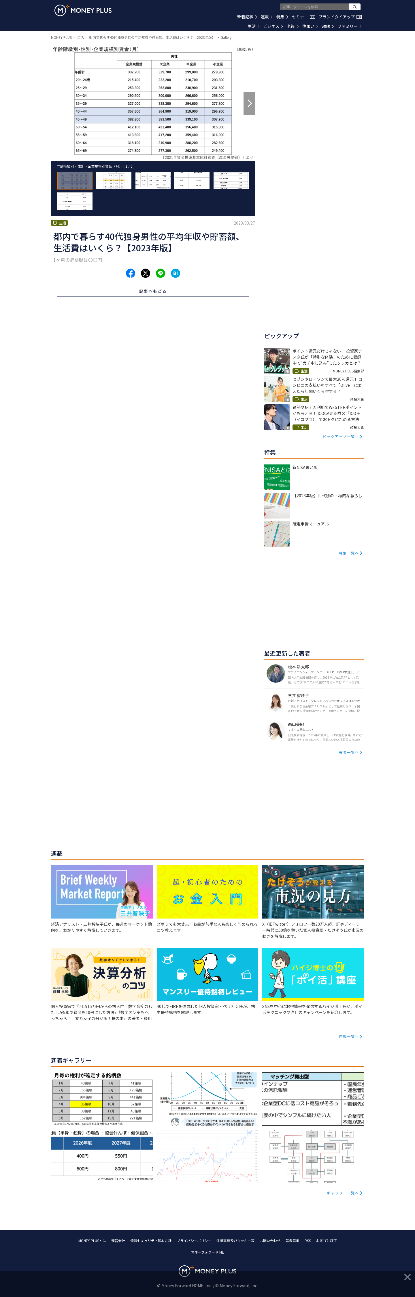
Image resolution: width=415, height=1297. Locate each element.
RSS (308, 1240)
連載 (267, 17)
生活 (253, 26)
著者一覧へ (349, 752)
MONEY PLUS (61, 37)
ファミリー (349, 26)
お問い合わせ (270, 1240)
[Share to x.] (145, 273)
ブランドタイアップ (340, 17)
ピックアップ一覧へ (341, 436)
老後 (293, 26)
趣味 (328, 26)
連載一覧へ (349, 1036)
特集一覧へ (349, 552)
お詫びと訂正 (326, 1240)
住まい (310, 26)
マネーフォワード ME (207, 1252)
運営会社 (118, 1240)
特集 (282, 17)
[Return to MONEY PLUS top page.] (83, 10)
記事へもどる (153, 291)
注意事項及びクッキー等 (235, 1240)
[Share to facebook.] (130, 273)
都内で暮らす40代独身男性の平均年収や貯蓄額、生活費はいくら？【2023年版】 (152, 37)
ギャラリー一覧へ (343, 1192)
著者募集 (292, 1240)
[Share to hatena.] (175, 273)
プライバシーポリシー (194, 1240)
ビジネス (273, 26)
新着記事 (247, 17)
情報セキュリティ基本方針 (150, 1240)
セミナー (303, 17)
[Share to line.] (160, 273)
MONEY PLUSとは (92, 1240)
